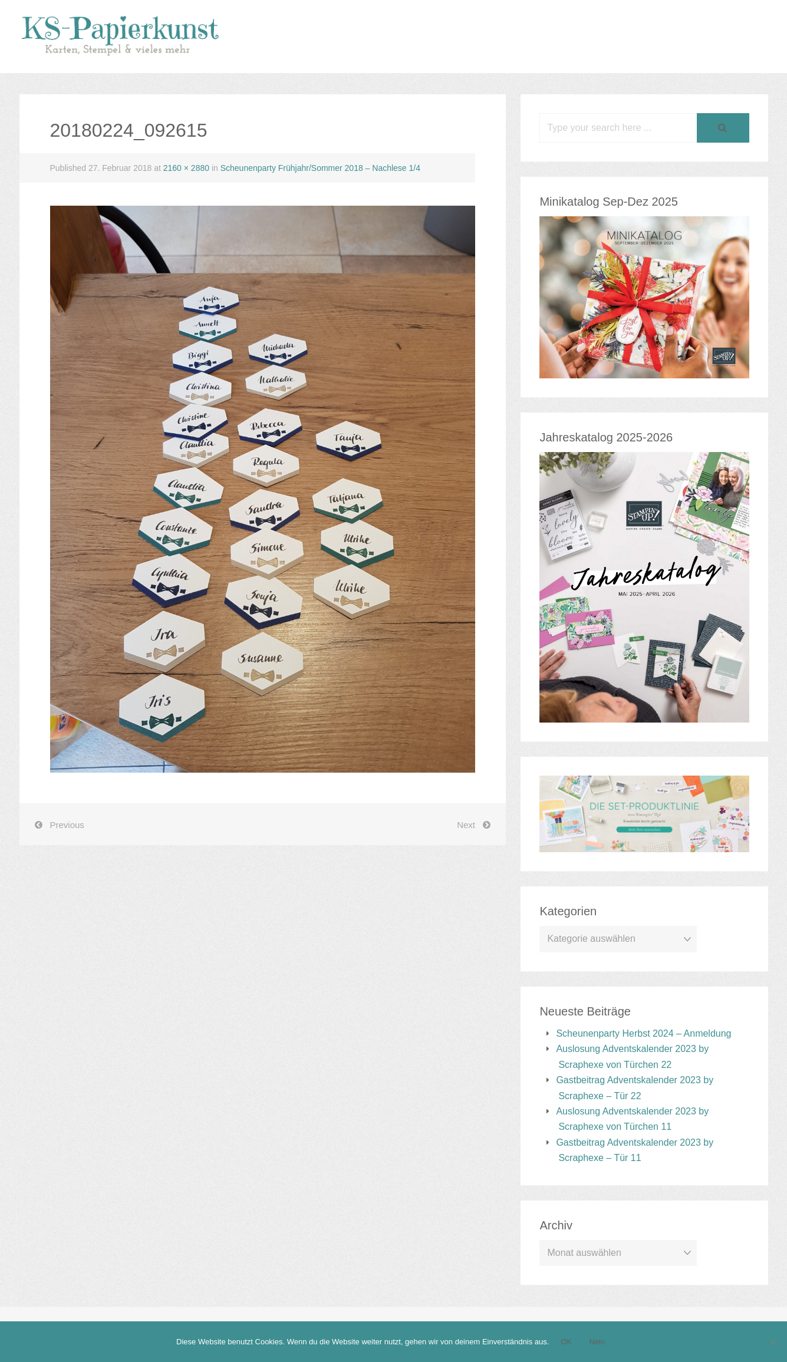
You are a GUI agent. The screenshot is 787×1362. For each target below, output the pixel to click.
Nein (597, 1341)
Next (466, 825)
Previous (67, 825)
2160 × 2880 (186, 168)
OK (566, 1341)
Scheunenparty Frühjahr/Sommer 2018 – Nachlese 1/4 (320, 168)
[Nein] (772, 1342)
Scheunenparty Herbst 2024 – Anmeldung (643, 1033)
